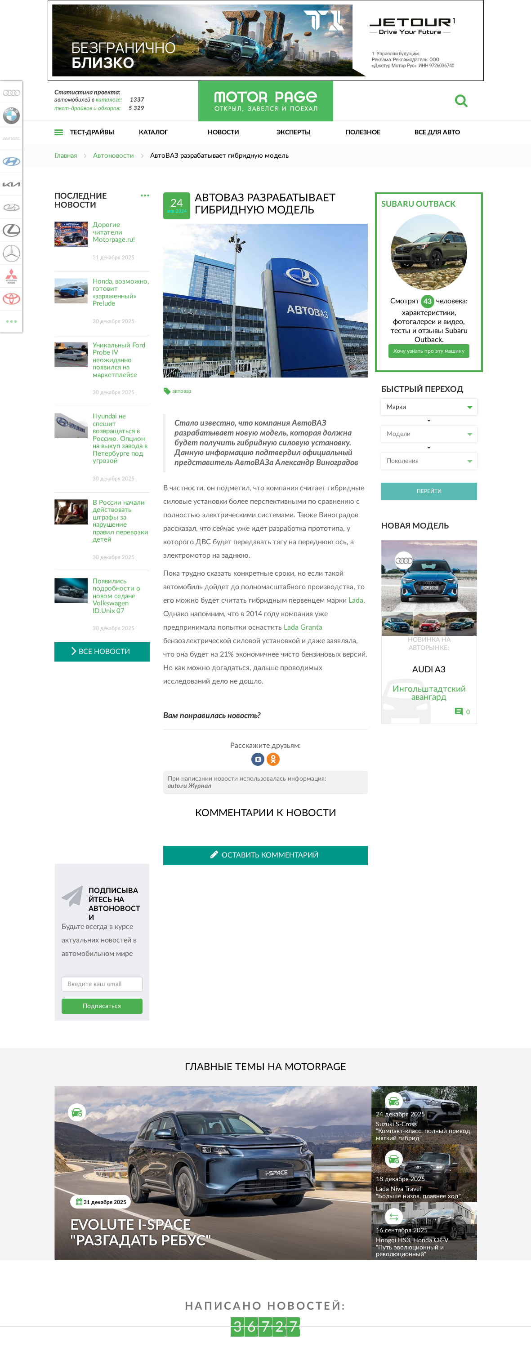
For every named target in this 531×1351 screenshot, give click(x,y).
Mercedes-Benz (10, 253)
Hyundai (10, 161)
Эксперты (294, 132)
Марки (430, 407)
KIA (10, 184)
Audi (10, 93)
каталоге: (109, 100)
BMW (10, 115)
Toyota (10, 299)
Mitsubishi (10, 276)
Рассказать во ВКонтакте (258, 759)
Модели (430, 434)
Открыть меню (58, 142)
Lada (355, 600)
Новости (223, 132)
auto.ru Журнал (189, 786)
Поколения (430, 461)
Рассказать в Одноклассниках (273, 759)
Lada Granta (303, 627)
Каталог (153, 132)
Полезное (363, 132)
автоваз (181, 391)
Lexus (10, 230)
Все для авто (437, 132)
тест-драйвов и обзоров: (87, 108)
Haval (10, 138)
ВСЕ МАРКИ (10, 321)
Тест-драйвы (92, 132)
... (145, 195)
